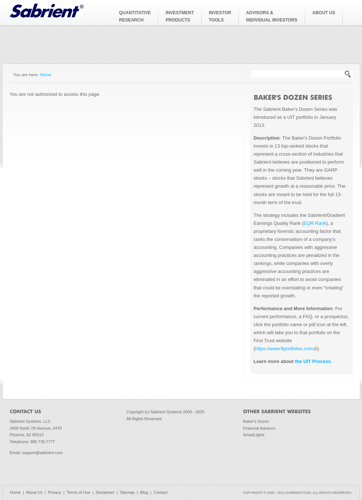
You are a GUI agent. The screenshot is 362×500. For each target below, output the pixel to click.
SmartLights (254, 435)
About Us (34, 492)
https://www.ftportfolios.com (286, 348)
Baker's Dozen (256, 421)
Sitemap (127, 492)
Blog (144, 492)
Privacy (54, 492)
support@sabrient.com (42, 452)
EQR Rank (315, 223)
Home (45, 74)
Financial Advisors (259, 428)
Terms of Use (78, 492)
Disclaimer (105, 492)
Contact (161, 492)
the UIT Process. (312, 361)
